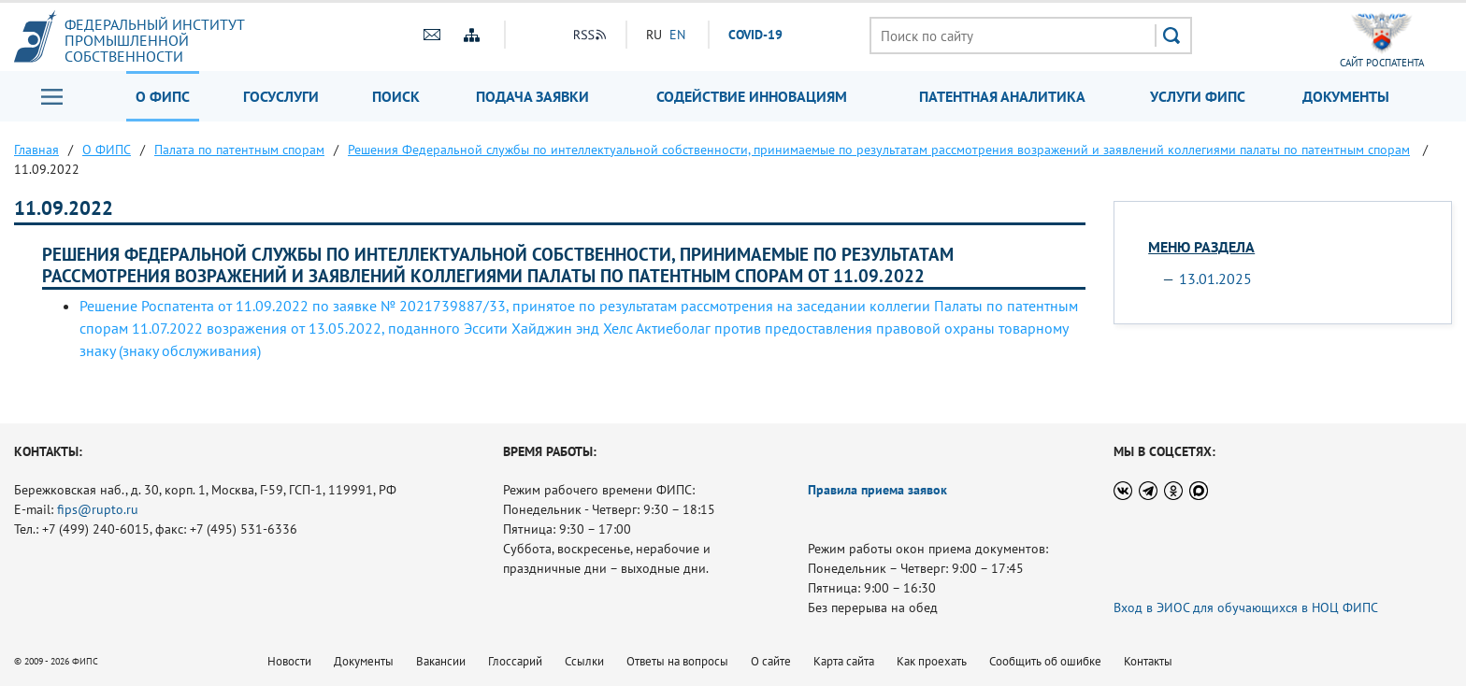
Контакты (1148, 661)
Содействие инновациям (751, 96)
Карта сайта (843, 661)
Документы (1345, 96)
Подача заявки (532, 96)
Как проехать (932, 661)
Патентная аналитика (1002, 96)
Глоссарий (515, 661)
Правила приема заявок (877, 489)
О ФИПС (163, 96)
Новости (289, 661)
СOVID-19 (755, 34)
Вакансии (441, 661)
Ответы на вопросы (677, 661)
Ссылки (584, 661)
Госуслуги (281, 96)
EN (677, 34)
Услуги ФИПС (1197, 96)
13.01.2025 (1215, 278)
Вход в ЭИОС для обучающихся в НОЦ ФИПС (1246, 607)
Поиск (396, 96)
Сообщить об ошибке (1045, 661)
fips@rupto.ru (97, 509)
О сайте (771, 661)
